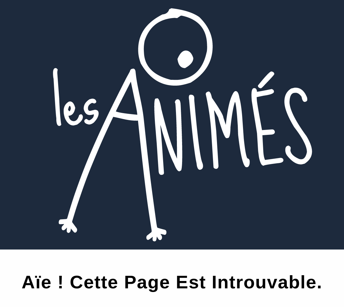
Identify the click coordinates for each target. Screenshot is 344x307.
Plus (19, 123)
